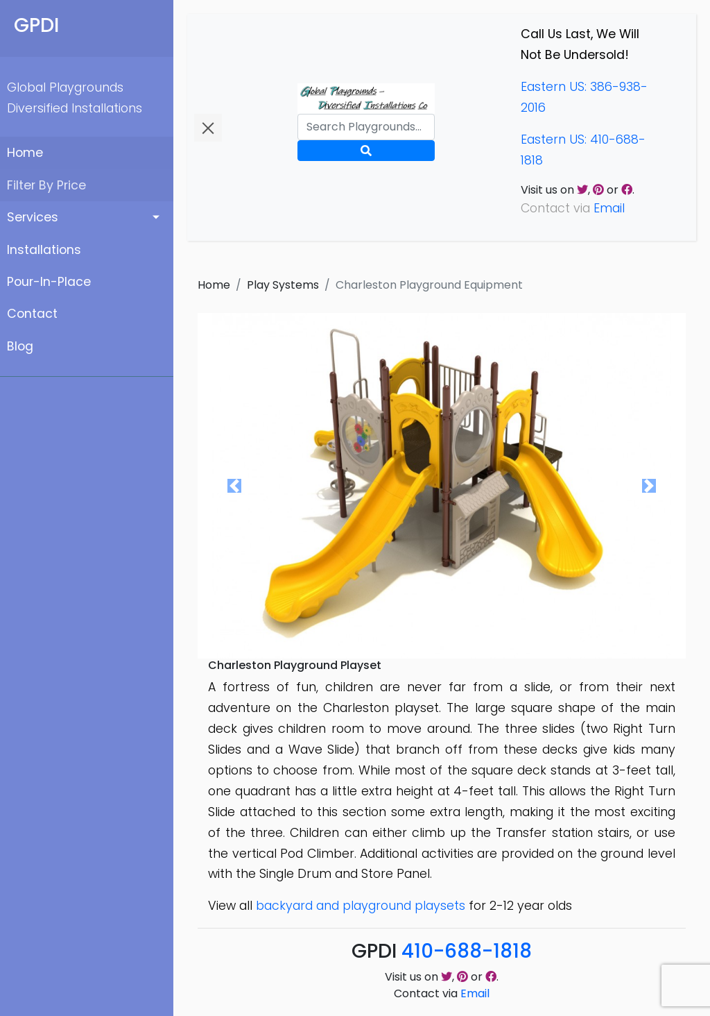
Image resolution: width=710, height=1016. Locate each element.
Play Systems (283, 285)
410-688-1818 (466, 951)
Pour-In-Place (49, 281)
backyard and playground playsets (360, 905)
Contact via (442, 993)
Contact (32, 313)
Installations (44, 250)
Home (25, 152)
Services (32, 217)
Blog (20, 346)
